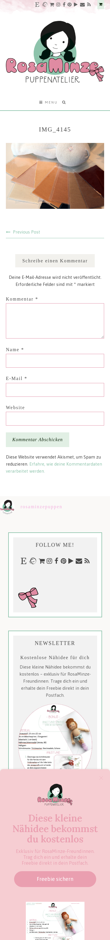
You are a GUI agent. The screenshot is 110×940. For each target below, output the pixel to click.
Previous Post (26, 231)
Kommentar (22, 298)
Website (15, 407)
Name (15, 349)
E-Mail (16, 378)
